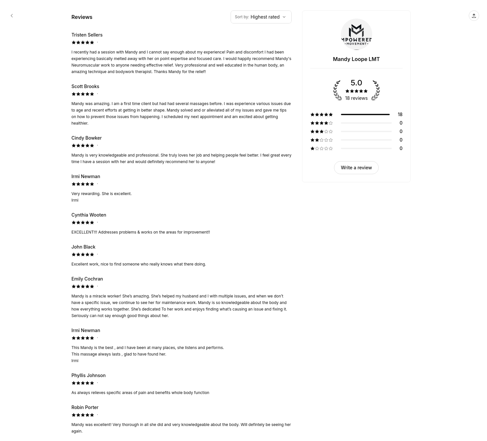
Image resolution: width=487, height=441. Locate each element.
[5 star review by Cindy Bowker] (181, 149)
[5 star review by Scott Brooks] (181, 105)
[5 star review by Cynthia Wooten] (181, 223)
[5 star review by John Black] (181, 255)
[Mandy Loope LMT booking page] (12, 16)
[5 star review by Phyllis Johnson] (181, 384)
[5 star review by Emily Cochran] (181, 297)
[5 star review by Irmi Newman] (181, 188)
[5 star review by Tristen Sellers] (181, 53)
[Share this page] (474, 15)
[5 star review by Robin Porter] (181, 419)
